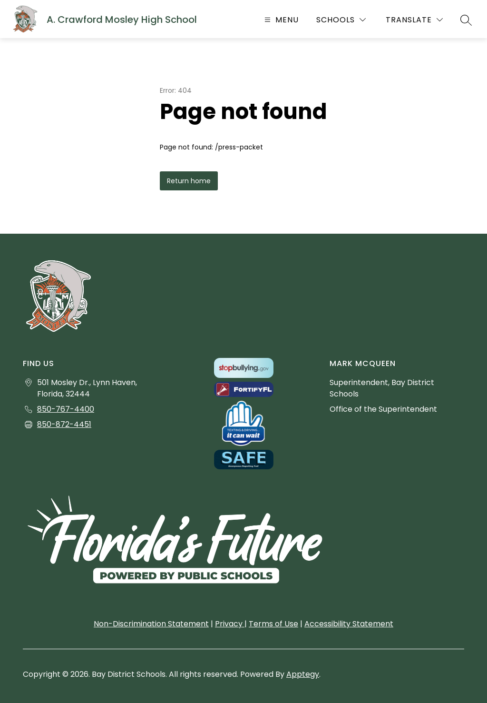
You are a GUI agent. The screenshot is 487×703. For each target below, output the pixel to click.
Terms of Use (273, 623)
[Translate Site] (414, 20)
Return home (189, 181)
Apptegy (302, 674)
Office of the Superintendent (383, 409)
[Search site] (466, 20)
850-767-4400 (65, 409)
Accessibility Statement (348, 623)
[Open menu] (280, 20)
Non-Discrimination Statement (151, 623)
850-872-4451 (64, 424)
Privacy (229, 623)
